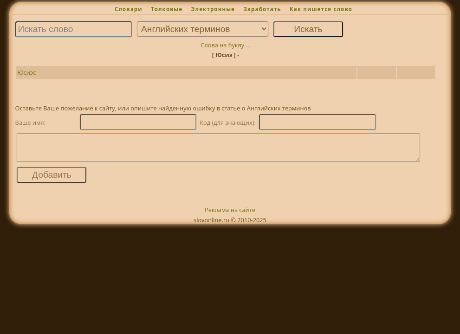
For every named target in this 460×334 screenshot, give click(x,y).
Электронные (213, 9)
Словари (129, 9)
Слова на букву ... (225, 45)
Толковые (167, 9)
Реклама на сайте (230, 215)
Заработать (262, 9)
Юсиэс (26, 72)
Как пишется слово (321, 9)
